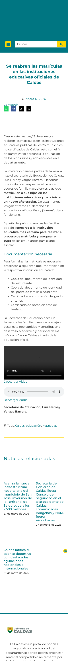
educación (33, 397)
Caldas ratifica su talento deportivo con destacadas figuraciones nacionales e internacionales (17, 531)
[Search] (61, 16)
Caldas (20, 397)
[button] (8, 16)
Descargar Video (15, 353)
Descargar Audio (16, 371)
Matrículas (49, 397)
